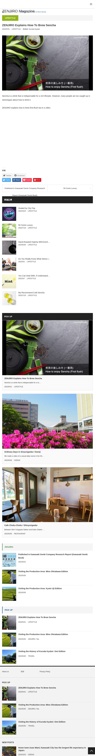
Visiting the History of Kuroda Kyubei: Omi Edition (41, 651)
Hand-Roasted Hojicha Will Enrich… (34, 242)
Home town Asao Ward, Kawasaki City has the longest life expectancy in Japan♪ (52, 749)
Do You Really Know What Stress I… (34, 259)
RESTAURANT (19, 534)
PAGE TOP (91, 750)
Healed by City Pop (26, 208)
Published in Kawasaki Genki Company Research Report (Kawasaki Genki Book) (25, 189)
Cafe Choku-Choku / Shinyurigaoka (20, 525)
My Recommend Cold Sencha (31, 292)
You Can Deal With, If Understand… (34, 276)
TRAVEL (31, 656)
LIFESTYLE (16, 29)
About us (5, 672)
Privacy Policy (45, 672)
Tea (37, 639)
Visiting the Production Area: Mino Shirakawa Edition (43, 571)
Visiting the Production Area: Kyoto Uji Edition (40, 588)
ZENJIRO (31, 639)
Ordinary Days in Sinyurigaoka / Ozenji (22, 452)
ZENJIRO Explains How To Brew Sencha (23, 378)
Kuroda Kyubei (34, 29)
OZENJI (17, 460)
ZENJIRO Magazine (18, 11)
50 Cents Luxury (70, 188)
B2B (22, 672)
